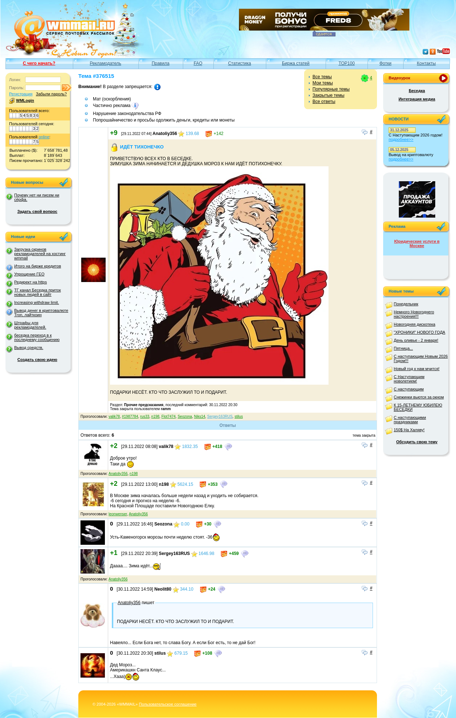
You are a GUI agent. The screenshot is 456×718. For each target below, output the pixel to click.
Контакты (426, 63)
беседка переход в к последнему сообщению (36, 337)
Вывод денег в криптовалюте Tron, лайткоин (41, 312)
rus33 (144, 416)
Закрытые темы (328, 95)
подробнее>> (401, 139)
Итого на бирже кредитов (37, 266)
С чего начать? (39, 63)
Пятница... (403, 348)
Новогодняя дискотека (414, 324)
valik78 (114, 416)
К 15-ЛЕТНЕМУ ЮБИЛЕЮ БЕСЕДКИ (418, 407)
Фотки (386, 63)
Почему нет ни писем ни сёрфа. (36, 197)
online (44, 137)
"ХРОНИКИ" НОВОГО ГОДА (419, 332)
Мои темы (322, 83)
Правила (160, 63)
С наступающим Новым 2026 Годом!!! (421, 358)
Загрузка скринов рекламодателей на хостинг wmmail (40, 253)
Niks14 (199, 416)
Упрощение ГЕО (29, 274)
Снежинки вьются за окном (419, 397)
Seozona (185, 416)
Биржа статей (296, 63)
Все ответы (323, 101)
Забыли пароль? (51, 94)
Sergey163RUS (219, 416)
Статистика (239, 63)
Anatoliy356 (118, 474)
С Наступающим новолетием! (409, 378)
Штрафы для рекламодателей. (30, 325)
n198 (155, 416)
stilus (239, 416)
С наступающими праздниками (410, 419)
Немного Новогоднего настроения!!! (414, 314)
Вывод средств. (28, 347)
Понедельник (406, 304)
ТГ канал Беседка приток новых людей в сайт (37, 292)
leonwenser (118, 514)
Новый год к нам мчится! (417, 368)
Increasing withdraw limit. (36, 302)
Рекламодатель (105, 63)
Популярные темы (331, 89)
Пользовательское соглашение (167, 704)
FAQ (198, 63)
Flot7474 (168, 416)
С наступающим (409, 389)
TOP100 (346, 63)
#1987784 (130, 416)
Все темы (322, 76)
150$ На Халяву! (409, 430)
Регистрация (20, 94)
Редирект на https (30, 282)
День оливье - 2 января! (416, 340)
